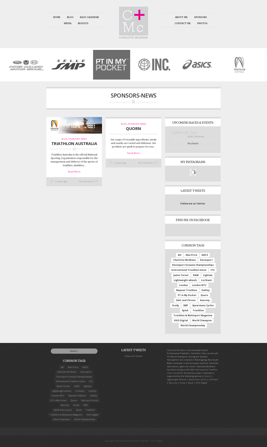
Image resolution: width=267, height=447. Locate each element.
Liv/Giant (206, 280)
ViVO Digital (181, 320)
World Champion (202, 320)
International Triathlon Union (188, 270)
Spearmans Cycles (203, 305)
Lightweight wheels (185, 280)
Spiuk (185, 310)
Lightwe (207, 275)
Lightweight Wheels (176, 379)
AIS (179, 255)
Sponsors (200, 17)
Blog (70, 17)
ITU (213, 270)
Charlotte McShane (184, 260)
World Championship (193, 325)
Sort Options (195, 136)
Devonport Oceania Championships (193, 265)
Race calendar (89, 17)
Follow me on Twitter (192, 203)
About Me (181, 17)
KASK (196, 275)
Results (83, 23)
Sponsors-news (77, 138)
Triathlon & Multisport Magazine (193, 315)
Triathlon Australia (74, 143)
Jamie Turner (181, 275)
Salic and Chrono (186, 300)
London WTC (199, 285)
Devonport (206, 260)
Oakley (205, 290)
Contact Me (183, 23)
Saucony (205, 300)
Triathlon (198, 310)
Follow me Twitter (133, 356)
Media (67, 23)
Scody (175, 305)
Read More (74, 171)
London (183, 285)
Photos (202, 23)
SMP (185, 305)
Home (56, 17)
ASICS (205, 255)
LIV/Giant (213, 379)
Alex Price (191, 255)
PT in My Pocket (187, 295)
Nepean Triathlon (186, 290)
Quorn (204, 295)
